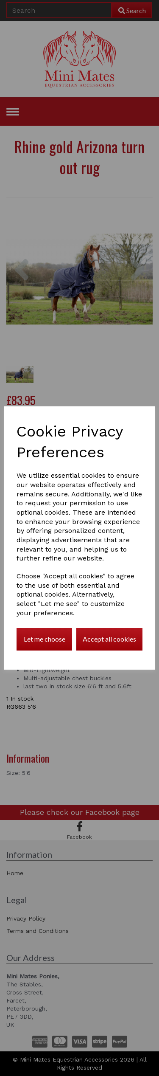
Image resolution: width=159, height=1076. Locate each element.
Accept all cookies (109, 639)
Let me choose (44, 639)
